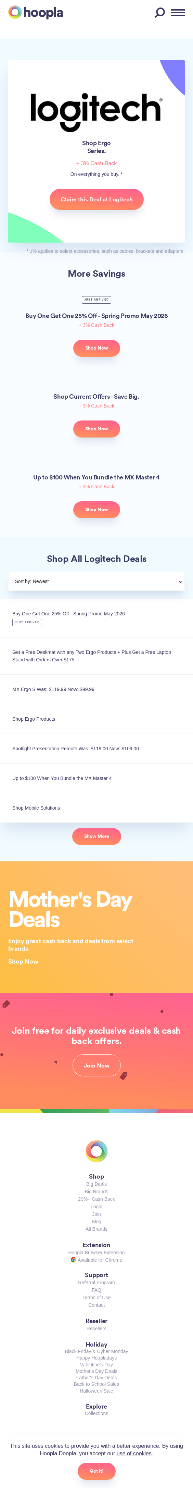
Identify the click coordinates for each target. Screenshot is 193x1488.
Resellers (96, 1328)
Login (96, 1206)
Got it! (97, 1471)
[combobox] (113, 582)
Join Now (97, 1065)
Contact (96, 1305)
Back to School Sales (96, 1384)
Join (96, 1214)
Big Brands (96, 1191)
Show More (96, 836)
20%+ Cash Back (96, 1199)
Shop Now (23, 961)
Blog (96, 1221)
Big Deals (96, 1184)
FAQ (96, 1290)
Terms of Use (96, 1297)
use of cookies (134, 1453)
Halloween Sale (96, 1391)
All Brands (96, 1229)
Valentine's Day (96, 1364)
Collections (96, 1413)
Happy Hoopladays (96, 1358)
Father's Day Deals (96, 1377)
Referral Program (96, 1282)
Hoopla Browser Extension (96, 1252)
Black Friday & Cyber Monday (96, 1351)
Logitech (96, 112)
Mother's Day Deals (96, 1371)
